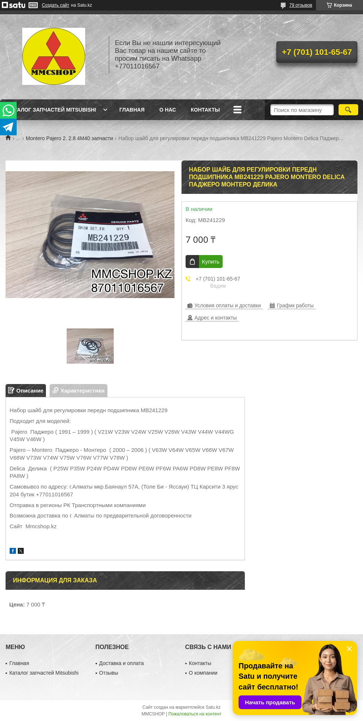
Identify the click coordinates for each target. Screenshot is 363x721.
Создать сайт (55, 5)
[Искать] (348, 109)
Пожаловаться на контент (194, 714)
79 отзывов (300, 5)
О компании (203, 673)
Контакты (205, 110)
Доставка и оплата (121, 663)
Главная (131, 110)
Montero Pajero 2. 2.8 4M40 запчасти (69, 138)
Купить (210, 261)
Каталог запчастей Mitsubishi (51, 110)
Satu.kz (213, 707)
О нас (167, 110)
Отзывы (108, 673)
